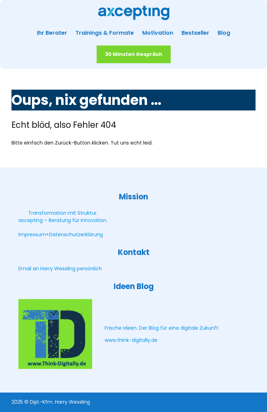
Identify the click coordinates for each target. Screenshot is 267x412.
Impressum (32, 234)
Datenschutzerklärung (76, 234)
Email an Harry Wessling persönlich (60, 268)
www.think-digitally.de (131, 340)
